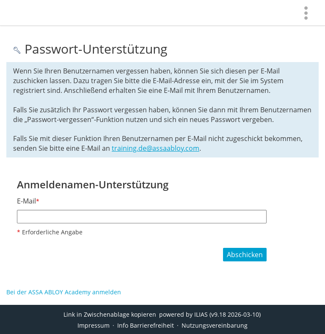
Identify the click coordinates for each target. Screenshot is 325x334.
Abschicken (245, 254)
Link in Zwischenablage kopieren (109, 314)
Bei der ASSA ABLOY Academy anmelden (63, 292)
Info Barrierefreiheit (145, 325)
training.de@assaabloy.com (155, 148)
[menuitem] (306, 12)
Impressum (93, 325)
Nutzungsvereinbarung (215, 325)
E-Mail (28, 201)
